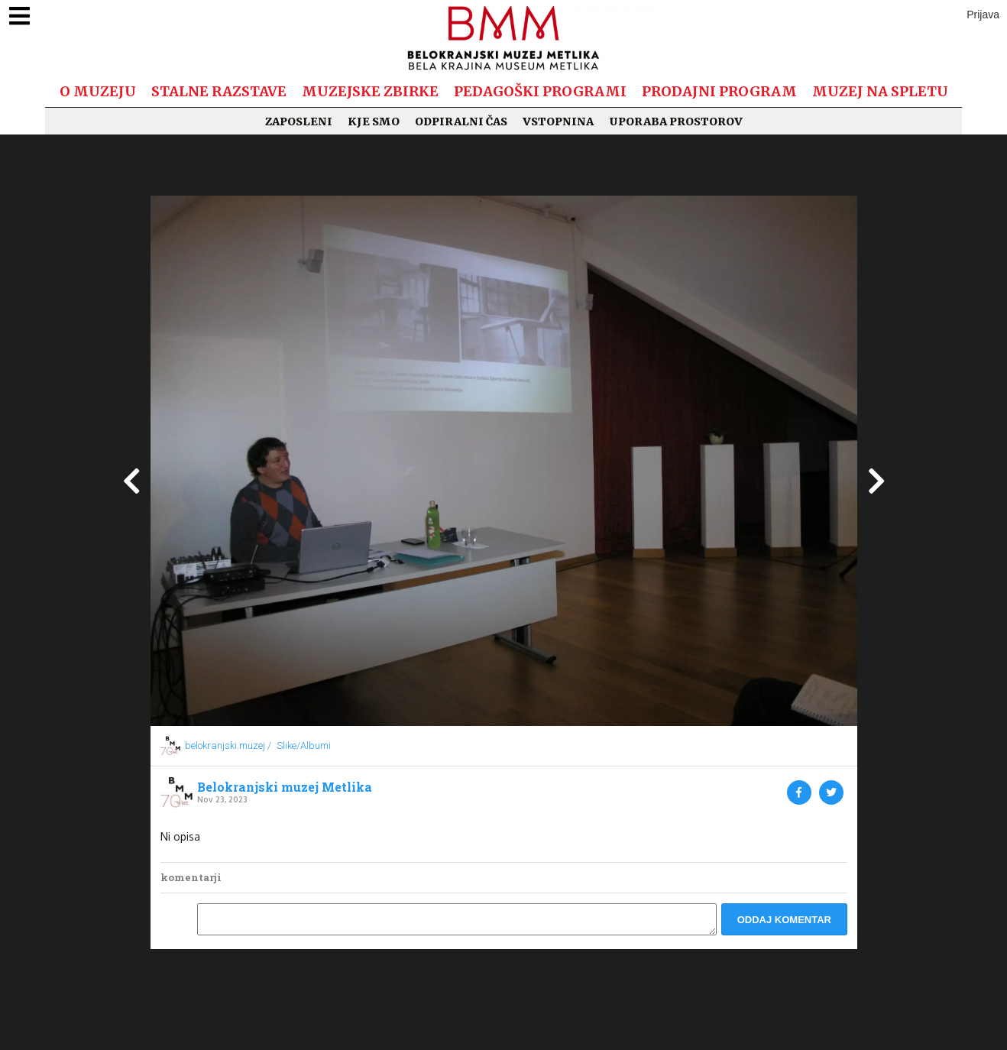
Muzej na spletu (880, 91)
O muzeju (98, 91)
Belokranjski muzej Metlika (284, 787)
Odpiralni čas (461, 121)
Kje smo (374, 121)
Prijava (983, 14)
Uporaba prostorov (676, 121)
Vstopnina (558, 121)
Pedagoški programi (540, 91)
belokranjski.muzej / (228, 745)
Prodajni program (719, 91)
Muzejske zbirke (370, 91)
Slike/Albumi (304, 745)
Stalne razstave (219, 91)
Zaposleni (298, 121)
